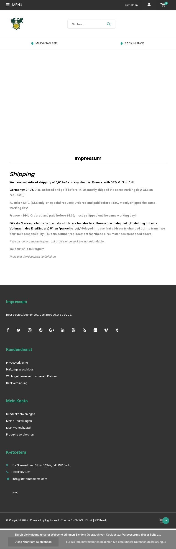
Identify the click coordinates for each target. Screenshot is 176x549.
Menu (14, 5)
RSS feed (100, 520)
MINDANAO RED (44, 43)
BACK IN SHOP (132, 43)
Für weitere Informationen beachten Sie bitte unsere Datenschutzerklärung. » (116, 542)
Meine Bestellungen (19, 421)
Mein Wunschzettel (18, 427)
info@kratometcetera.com (30, 479)
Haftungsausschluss (19, 369)
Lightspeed (52, 520)
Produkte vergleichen (20, 434)
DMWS (78, 520)
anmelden (131, 5)
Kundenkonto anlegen (20, 414)
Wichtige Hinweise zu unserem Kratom (31, 376)
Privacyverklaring (17, 362)
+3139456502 (21, 472)
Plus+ (88, 520)
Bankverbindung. (17, 383)
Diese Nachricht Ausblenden (33, 542)
